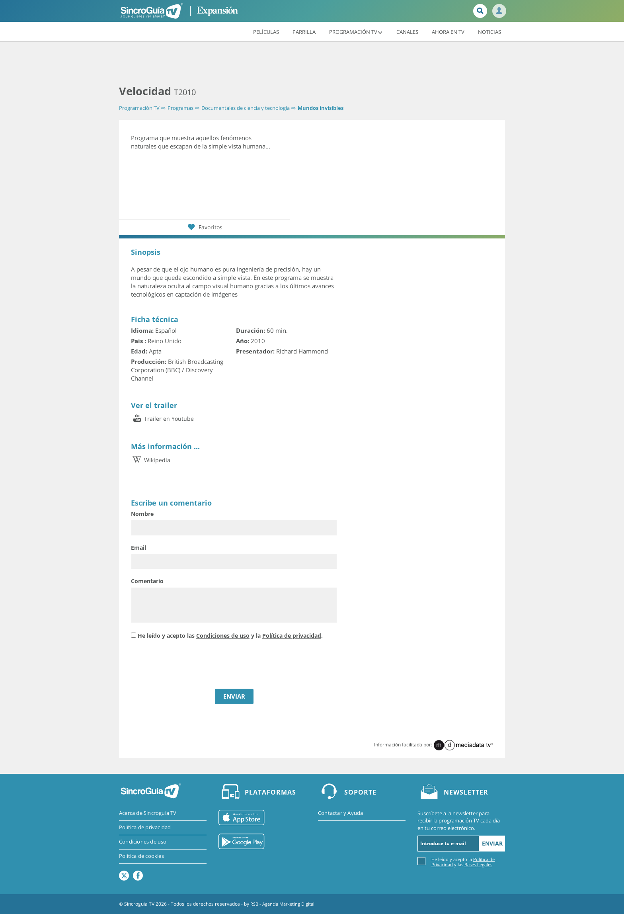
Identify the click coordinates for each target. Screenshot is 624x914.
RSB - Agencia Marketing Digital (285, 903)
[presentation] (191, 665)
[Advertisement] (312, 64)
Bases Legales (478, 864)
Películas (266, 31)
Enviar (492, 843)
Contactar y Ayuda (340, 813)
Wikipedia (150, 459)
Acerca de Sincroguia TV (148, 813)
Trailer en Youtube (162, 418)
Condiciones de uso (223, 635)
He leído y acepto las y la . (230, 635)
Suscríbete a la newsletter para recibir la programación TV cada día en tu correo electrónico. (458, 820)
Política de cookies (141, 856)
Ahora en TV (448, 31)
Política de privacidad (291, 635)
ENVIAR (234, 696)
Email (138, 547)
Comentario (147, 581)
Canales (407, 31)
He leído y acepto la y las (463, 861)
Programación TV (356, 31)
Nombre (142, 514)
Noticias (489, 31)
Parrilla (304, 31)
